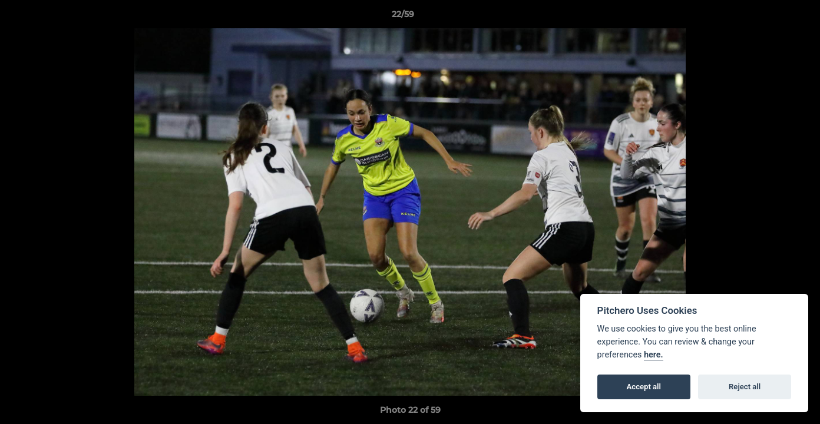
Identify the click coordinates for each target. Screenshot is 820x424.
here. (653, 355)
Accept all (644, 386)
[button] (770, 17)
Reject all (745, 386)
